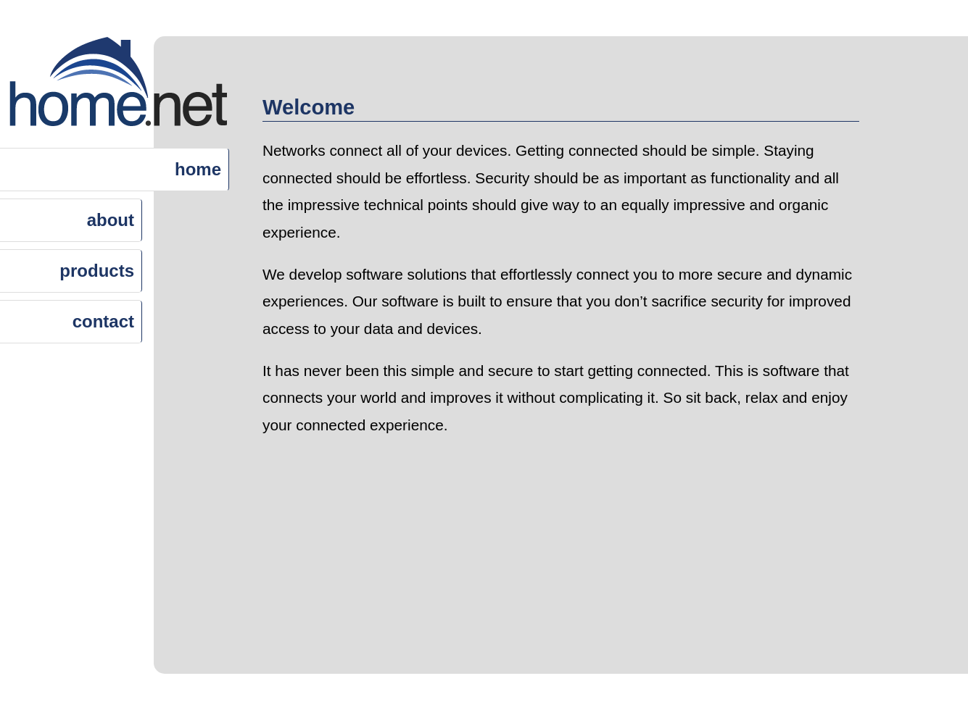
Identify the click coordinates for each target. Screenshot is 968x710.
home (198, 169)
